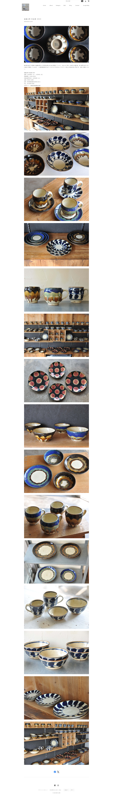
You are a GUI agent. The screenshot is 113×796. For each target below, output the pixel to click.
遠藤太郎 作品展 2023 (32, 19)
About (51, 5)
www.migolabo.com (35, 85)
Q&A (64, 5)
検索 (82, 1)
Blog (70, 5)
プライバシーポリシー (43, 790)
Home (44, 5)
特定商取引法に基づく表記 (55, 790)
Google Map (86, 5)
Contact (77, 5)
